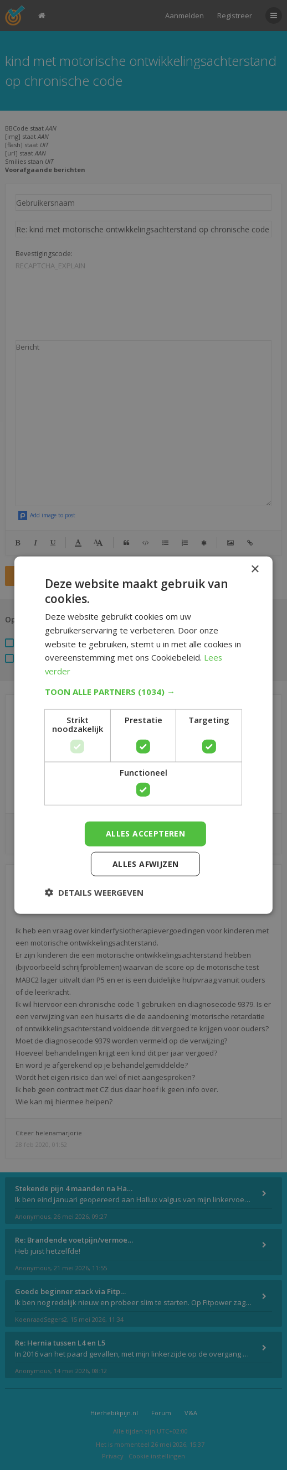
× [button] (254, 569)
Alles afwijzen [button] (145, 864)
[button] (143, 692)
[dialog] (143, 735)
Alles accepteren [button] (145, 833)
